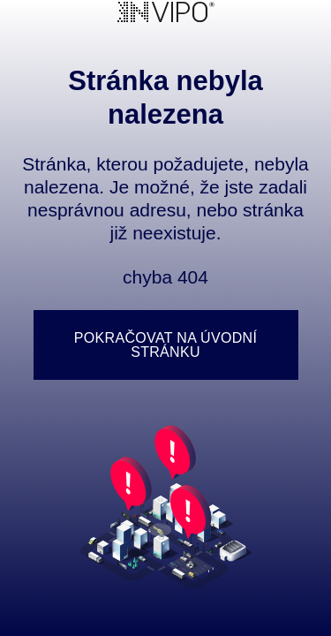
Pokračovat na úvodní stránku (165, 345)
